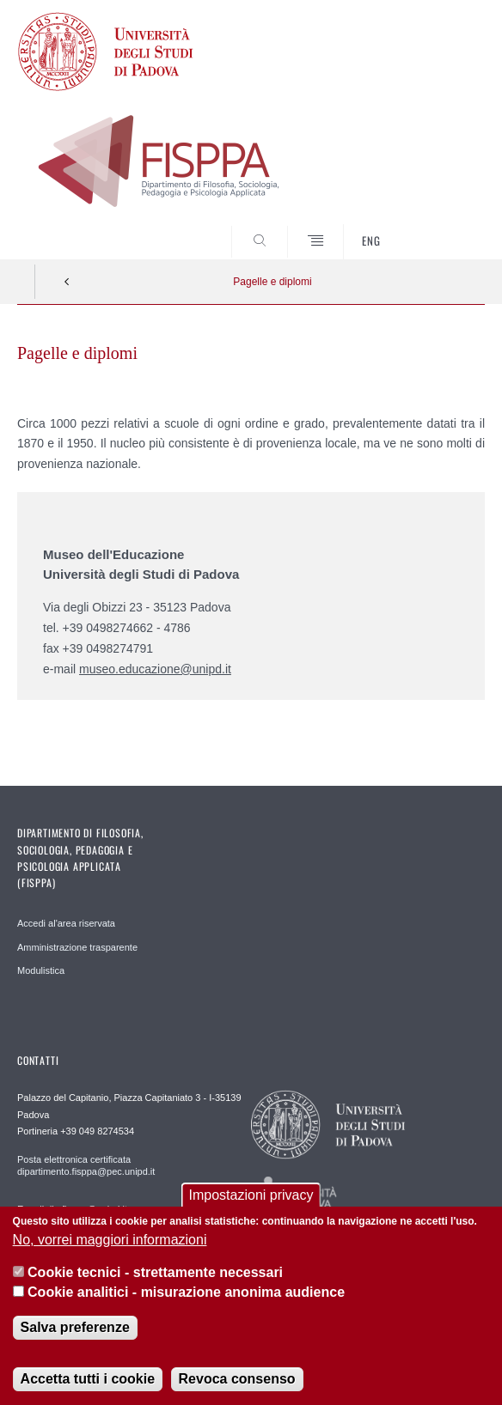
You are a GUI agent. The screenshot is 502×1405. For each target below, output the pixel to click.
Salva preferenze (75, 1330)
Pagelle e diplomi (272, 282)
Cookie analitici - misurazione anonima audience (186, 1293)
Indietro (67, 281)
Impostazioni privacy (251, 1197)
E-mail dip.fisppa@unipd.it (72, 1209)
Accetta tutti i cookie (88, 1381)
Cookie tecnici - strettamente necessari (155, 1275)
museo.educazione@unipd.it (155, 669)
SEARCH (446, 228)
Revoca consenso (237, 1381)
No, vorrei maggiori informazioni (110, 1242)
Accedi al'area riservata (66, 923)
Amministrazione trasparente (77, 947)
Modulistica (40, 970)
